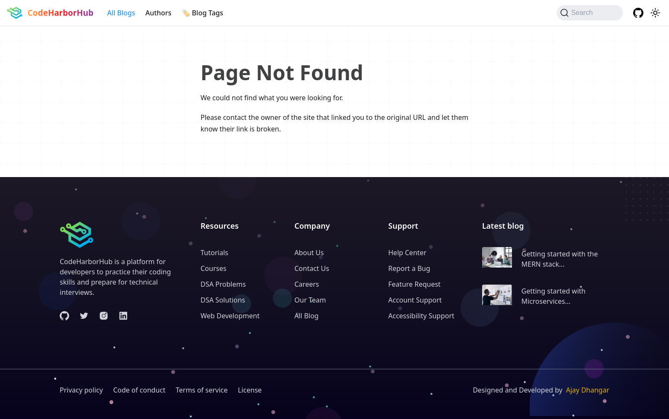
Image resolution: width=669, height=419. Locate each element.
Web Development (230, 315)
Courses (214, 268)
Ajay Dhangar (587, 390)
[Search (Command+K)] (590, 12)
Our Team (310, 300)
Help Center (407, 252)
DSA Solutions (223, 300)
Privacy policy (81, 390)
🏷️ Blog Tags (202, 12)
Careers (306, 284)
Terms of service (202, 390)
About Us (309, 252)
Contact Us (311, 268)
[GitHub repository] (638, 13)
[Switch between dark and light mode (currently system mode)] (655, 13)
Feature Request (414, 284)
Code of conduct (139, 390)
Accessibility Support (421, 315)
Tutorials (214, 252)
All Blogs (121, 12)
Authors (158, 12)
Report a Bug (409, 268)
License (250, 390)
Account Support (415, 300)
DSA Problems (223, 284)
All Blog (306, 315)
